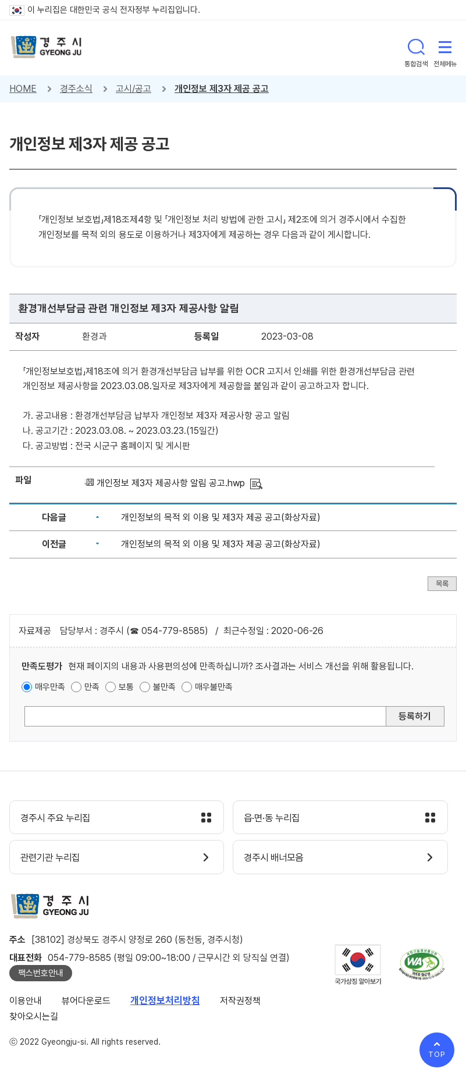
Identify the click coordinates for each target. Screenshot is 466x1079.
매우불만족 (214, 687)
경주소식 (76, 88)
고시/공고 (133, 88)
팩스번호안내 (40, 975)
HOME (23, 88)
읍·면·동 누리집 (274, 818)
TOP (437, 1054)
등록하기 (415, 716)
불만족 (164, 687)
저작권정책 (240, 1002)
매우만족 (50, 687)
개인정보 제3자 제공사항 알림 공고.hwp (171, 483)
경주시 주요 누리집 (59, 818)
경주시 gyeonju (47, 48)
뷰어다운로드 (86, 1002)
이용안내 (25, 1002)
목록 (442, 583)
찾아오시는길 (33, 1017)
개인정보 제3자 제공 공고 (222, 88)
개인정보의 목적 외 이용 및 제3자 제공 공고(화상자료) (221, 517)
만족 (91, 687)
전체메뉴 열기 (445, 47)
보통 (126, 687)
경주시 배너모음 (276, 859)
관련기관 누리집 (53, 859)
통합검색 (416, 47)
